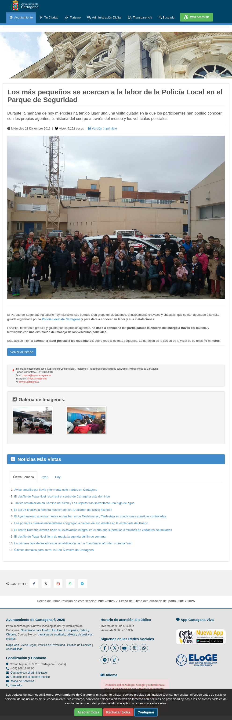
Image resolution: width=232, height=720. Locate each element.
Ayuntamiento (21, 18)
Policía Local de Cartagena (61, 319)
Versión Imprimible (102, 128)
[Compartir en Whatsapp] (70, 583)
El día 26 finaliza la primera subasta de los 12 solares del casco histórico (63, 510)
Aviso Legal (28, 645)
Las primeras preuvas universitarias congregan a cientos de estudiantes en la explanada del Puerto (81, 523)
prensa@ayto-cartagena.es (37, 375)
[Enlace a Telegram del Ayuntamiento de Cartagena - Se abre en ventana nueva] (105, 660)
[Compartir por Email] (58, 583)
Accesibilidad (14, 649)
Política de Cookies (79, 645)
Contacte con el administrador (29, 672)
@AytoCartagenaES (29, 382)
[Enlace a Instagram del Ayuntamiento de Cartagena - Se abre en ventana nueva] (134, 648)
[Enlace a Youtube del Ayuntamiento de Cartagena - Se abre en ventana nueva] (124, 648)
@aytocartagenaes (37, 378)
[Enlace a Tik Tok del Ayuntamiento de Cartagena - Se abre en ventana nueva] (114, 660)
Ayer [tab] (44, 477)
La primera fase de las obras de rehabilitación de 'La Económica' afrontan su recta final (72, 543)
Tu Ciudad (48, 18)
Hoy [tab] (57, 477)
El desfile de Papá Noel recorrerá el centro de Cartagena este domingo (62, 496)
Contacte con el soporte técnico (30, 677)
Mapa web (12, 645)
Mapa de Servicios (20, 681)
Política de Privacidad (51, 645)
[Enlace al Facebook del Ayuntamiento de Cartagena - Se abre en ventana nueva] (105, 648)
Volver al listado (21, 352)
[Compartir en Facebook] (34, 583)
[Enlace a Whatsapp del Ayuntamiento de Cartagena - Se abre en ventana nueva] (144, 648)
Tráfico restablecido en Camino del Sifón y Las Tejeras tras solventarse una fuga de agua (74, 503)
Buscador (167, 17)
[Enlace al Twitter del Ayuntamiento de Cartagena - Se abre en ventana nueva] (114, 648)
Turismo (73, 18)
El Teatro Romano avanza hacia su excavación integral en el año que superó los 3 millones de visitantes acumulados (93, 530)
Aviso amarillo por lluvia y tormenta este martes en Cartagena (55, 489)
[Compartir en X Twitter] (46, 583)
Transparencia (140, 18)
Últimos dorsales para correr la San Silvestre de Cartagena (54, 550)
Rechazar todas (118, 712)
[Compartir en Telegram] (82, 583)
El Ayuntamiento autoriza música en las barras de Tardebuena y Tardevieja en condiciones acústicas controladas (90, 516)
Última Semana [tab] (23, 477)
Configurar (146, 712)
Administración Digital (104, 18)
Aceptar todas (88, 712)
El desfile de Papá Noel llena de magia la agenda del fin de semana (59, 536)
